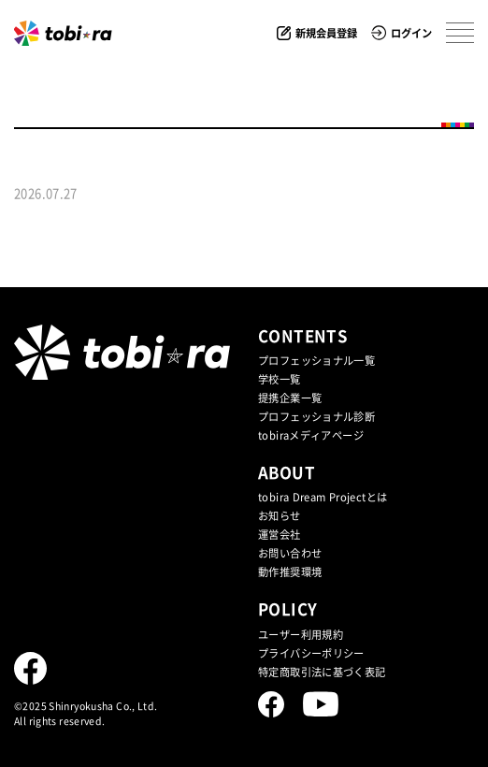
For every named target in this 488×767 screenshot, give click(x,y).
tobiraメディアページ (311, 435)
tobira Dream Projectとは (322, 497)
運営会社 (279, 534)
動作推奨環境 (290, 572)
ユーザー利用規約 (300, 635)
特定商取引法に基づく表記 (322, 672)
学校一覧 (279, 379)
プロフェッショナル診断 (316, 417)
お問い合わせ (290, 553)
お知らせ (279, 516)
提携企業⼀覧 (290, 398)
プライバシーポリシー (311, 653)
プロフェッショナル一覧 (316, 360)
